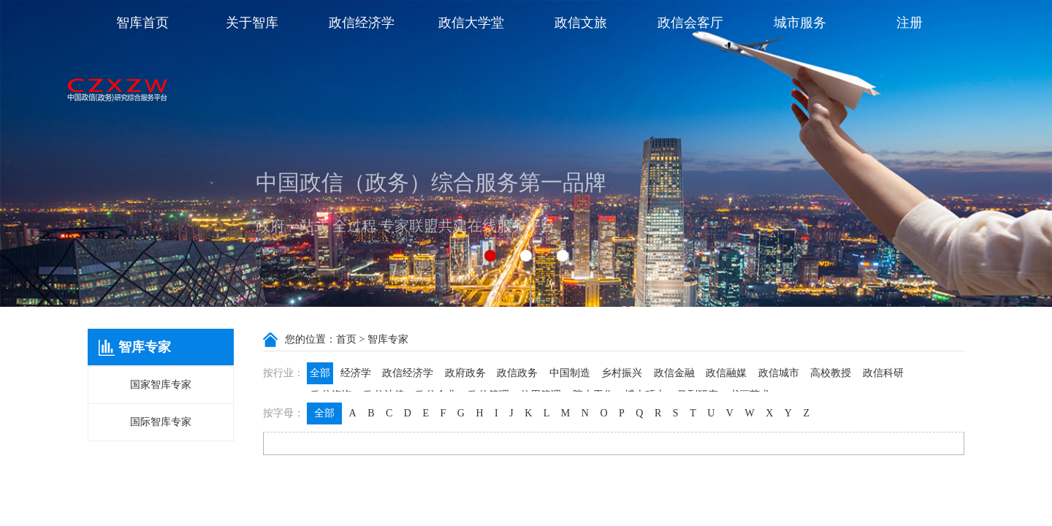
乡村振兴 (621, 372)
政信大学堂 (471, 22)
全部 (320, 372)
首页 (346, 339)
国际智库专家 (160, 421)
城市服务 (800, 22)
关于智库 (252, 22)
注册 (909, 22)
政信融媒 (726, 372)
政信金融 (674, 372)
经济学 (355, 372)
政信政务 (517, 372)
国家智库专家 (160, 384)
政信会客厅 (690, 22)
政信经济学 (361, 22)
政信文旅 (580, 22)
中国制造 (569, 372)
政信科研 (883, 372)
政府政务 (465, 372)
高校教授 (830, 372)
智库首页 (142, 22)
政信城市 (778, 372)
